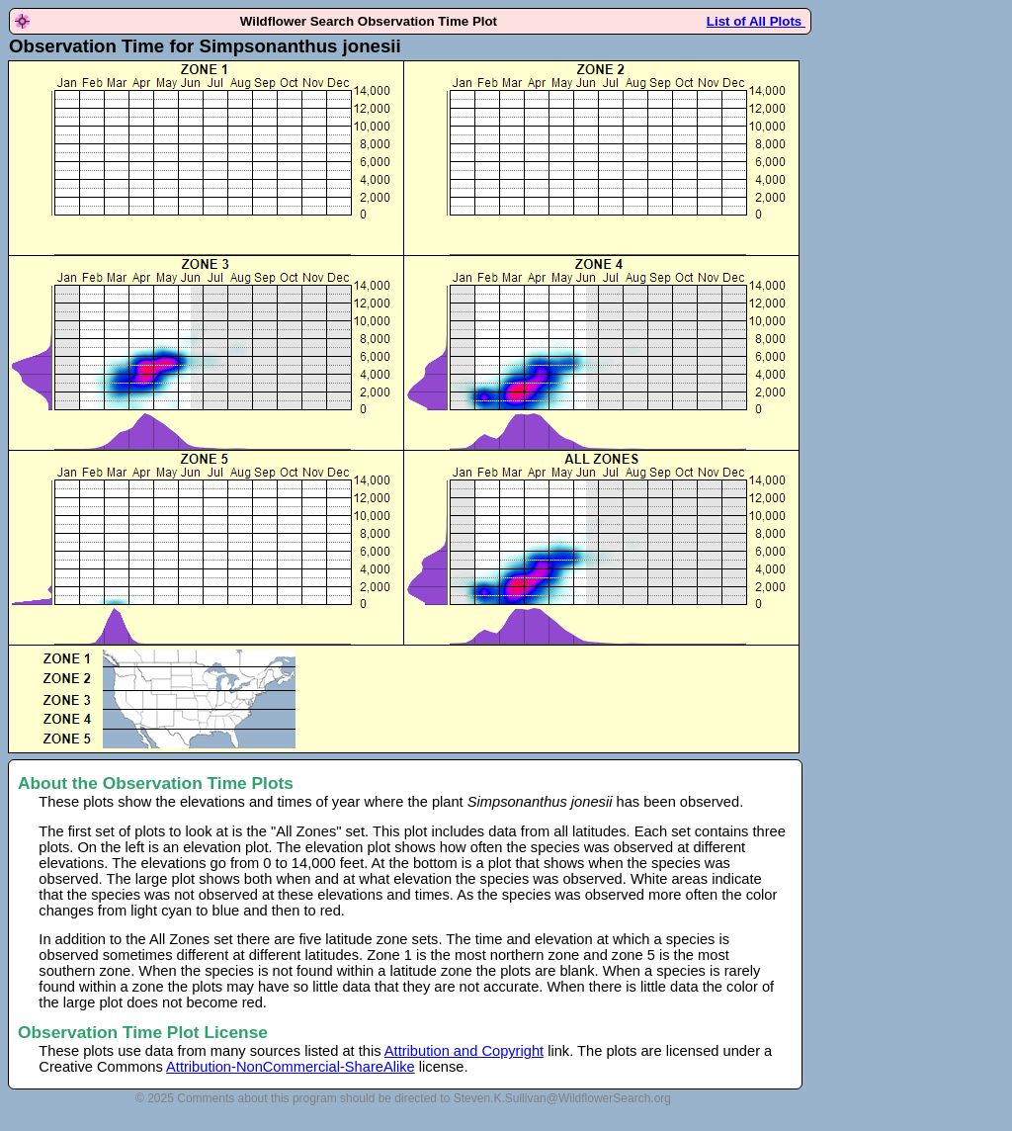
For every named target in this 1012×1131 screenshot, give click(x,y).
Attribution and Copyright (464, 1051)
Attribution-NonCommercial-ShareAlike (290, 1067)
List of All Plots (756, 21)
